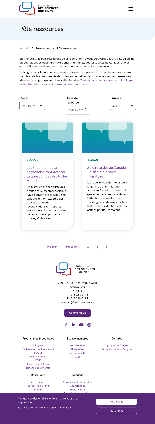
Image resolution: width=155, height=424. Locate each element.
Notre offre (77, 349)
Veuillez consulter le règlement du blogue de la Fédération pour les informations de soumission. (76, 82)
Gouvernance (77, 385)
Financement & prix (38, 364)
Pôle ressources (38, 382)
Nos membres (77, 345)
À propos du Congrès (117, 345)
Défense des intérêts (38, 368)
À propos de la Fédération (77, 382)
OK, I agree (116, 402)
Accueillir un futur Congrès (117, 349)
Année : (117, 98)
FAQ (77, 357)
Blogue (38, 389)
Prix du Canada (38, 356)
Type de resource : (73, 100)
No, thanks (116, 411)
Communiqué (77, 313)
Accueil (24, 48)
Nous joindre (77, 389)
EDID (38, 360)
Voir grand (38, 345)
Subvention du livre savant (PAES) (38, 351)
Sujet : (25, 98)
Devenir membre (77, 353)
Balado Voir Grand (38, 385)
